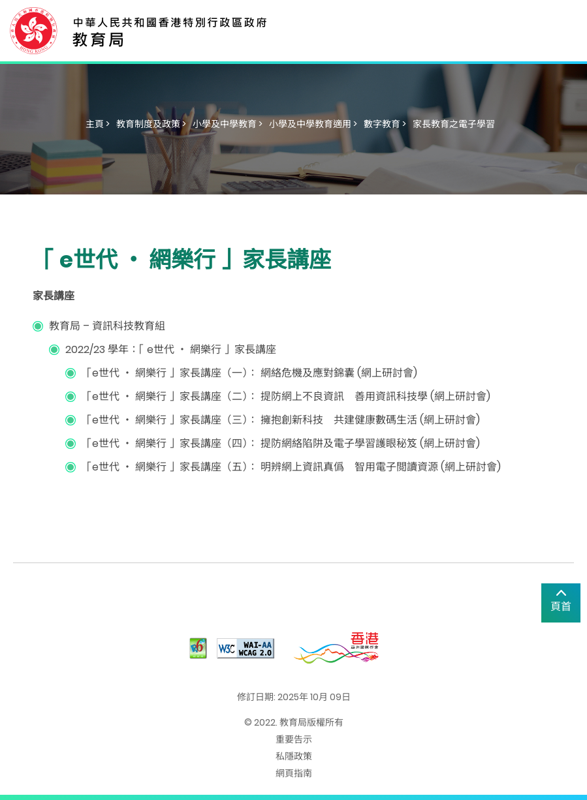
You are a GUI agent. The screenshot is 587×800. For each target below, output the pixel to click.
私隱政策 (294, 756)
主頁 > (98, 124)
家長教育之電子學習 (454, 124)
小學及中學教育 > (227, 124)
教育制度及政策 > (151, 124)
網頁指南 (294, 773)
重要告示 (294, 739)
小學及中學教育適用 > (313, 124)
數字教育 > (385, 124)
